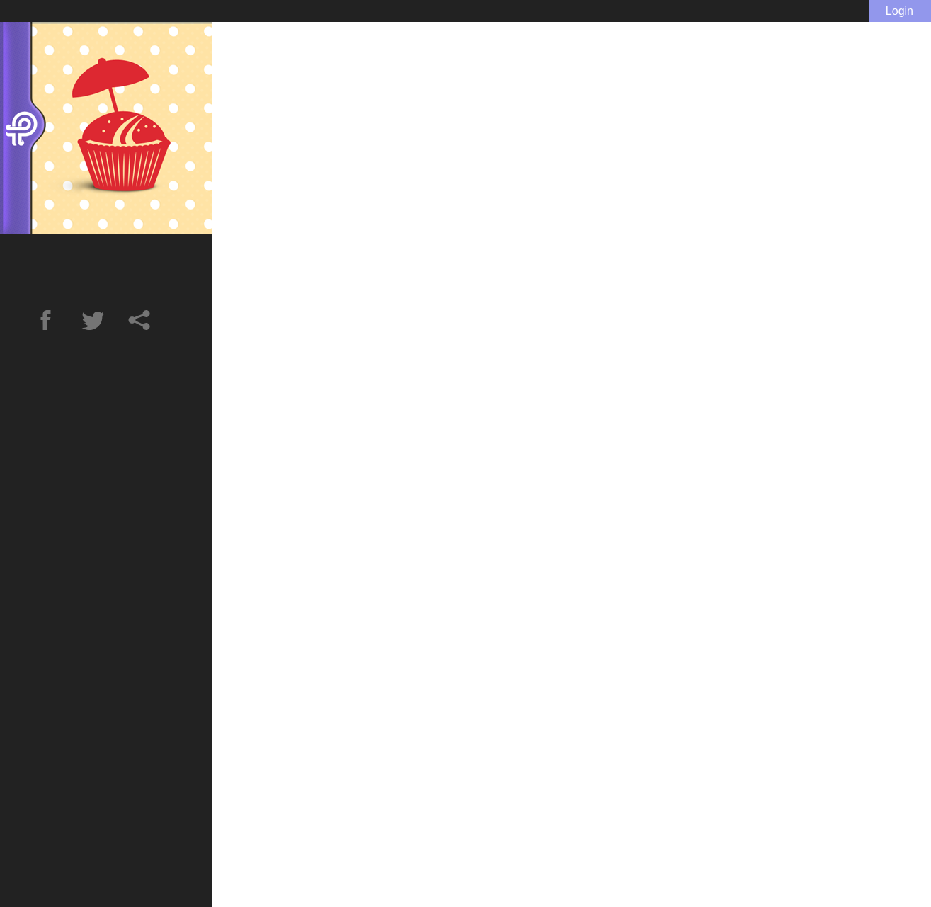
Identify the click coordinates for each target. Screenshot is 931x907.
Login (899, 11)
